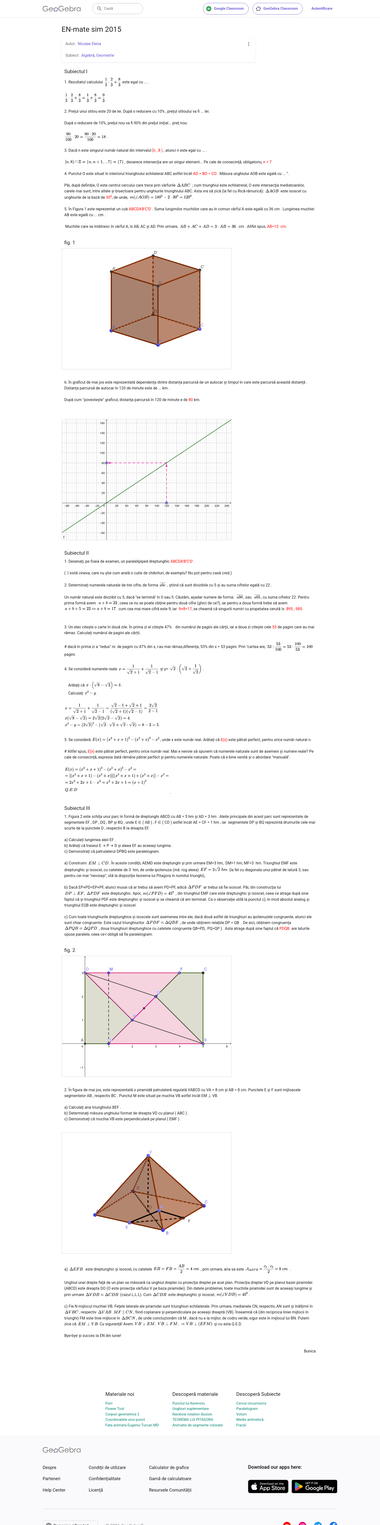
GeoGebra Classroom (276, 9)
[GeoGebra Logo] (62, 9)
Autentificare (321, 8)
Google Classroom (225, 9)
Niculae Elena (89, 43)
